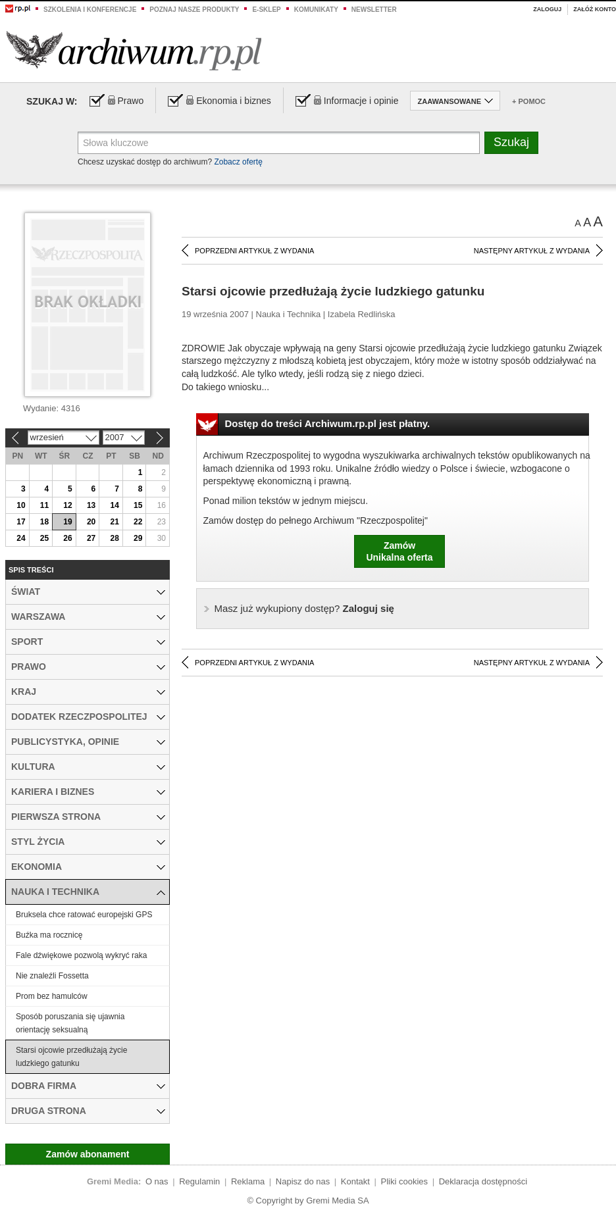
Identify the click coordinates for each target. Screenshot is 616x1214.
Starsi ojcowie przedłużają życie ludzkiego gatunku (71, 1057)
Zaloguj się (304, 608)
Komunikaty (316, 9)
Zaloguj (547, 9)
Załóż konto (594, 9)
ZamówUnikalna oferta (399, 551)
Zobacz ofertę (238, 161)
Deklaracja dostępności (483, 1181)
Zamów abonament (88, 1154)
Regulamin (199, 1181)
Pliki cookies (404, 1181)
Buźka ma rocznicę (49, 935)
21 (114, 521)
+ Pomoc (529, 101)
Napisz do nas (303, 1181)
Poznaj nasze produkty (194, 9)
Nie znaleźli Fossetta (52, 975)
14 (114, 505)
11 (44, 505)
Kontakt (355, 1181)
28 (114, 538)
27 (91, 538)
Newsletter (374, 9)
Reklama (248, 1181)
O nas (156, 1181)
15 (138, 505)
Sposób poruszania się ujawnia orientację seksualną (70, 1023)
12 (67, 505)
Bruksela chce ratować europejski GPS (84, 914)
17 (20, 521)
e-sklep (266, 9)
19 (67, 521)
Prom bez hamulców (52, 996)
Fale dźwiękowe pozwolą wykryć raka (81, 955)
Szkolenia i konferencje (89, 9)
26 (67, 538)
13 (91, 505)
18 (44, 521)
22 (138, 521)
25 (44, 538)
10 (20, 505)
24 (20, 538)
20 (91, 521)
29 (138, 538)
